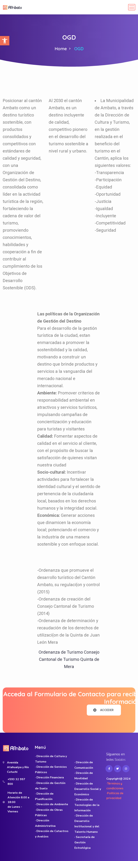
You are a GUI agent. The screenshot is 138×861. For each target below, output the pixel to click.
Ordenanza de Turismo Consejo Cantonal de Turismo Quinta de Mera (69, 659)
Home (61, 48)
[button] (4, 40)
